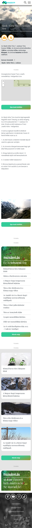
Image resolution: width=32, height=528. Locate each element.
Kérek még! (16, 334)
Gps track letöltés (16, 107)
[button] (3, 85)
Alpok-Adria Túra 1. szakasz (11, 63)
